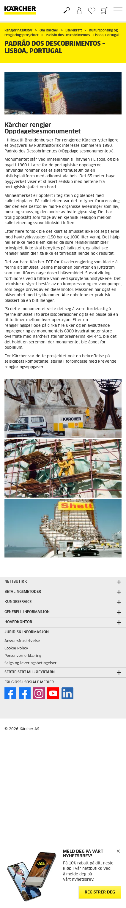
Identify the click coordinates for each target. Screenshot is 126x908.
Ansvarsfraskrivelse (22, 641)
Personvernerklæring (22, 656)
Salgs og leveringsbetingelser (30, 663)
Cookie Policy (16, 648)
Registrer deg (100, 892)
